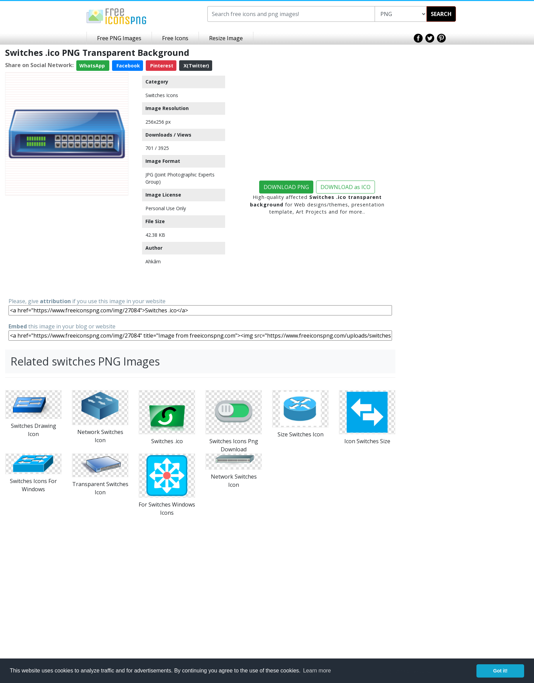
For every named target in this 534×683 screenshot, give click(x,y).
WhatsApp (92, 65)
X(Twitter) (195, 65)
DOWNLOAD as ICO (345, 187)
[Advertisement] (66, 246)
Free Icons (175, 38)
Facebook (127, 65)
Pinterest (161, 65)
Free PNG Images (119, 38)
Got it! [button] (500, 670)
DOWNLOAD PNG (286, 187)
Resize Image (226, 38)
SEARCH (441, 14)
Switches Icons (161, 95)
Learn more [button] (317, 670)
